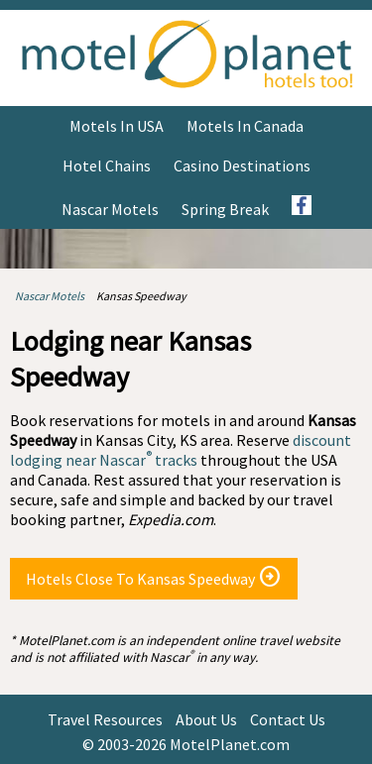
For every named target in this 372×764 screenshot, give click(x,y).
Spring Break (225, 209)
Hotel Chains (106, 165)
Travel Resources (105, 719)
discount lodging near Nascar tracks (180, 450)
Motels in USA (116, 126)
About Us (206, 719)
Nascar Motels (110, 209)
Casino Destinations (242, 165)
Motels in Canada (245, 126)
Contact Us (287, 719)
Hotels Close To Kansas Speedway (154, 577)
